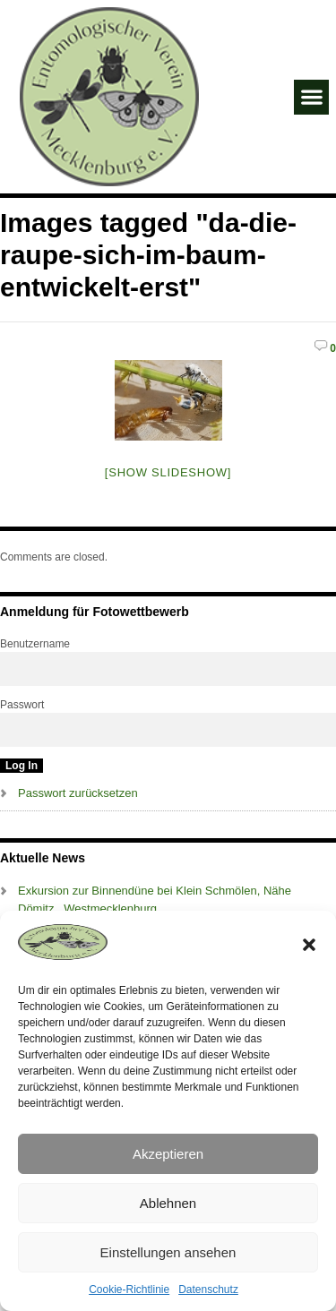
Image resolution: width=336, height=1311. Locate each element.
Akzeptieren (168, 1153)
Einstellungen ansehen (168, 1252)
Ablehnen (168, 1203)
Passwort (22, 704)
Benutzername (35, 644)
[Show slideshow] (168, 472)
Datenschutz (208, 1289)
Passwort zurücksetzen (78, 793)
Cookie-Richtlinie (129, 1289)
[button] (309, 945)
